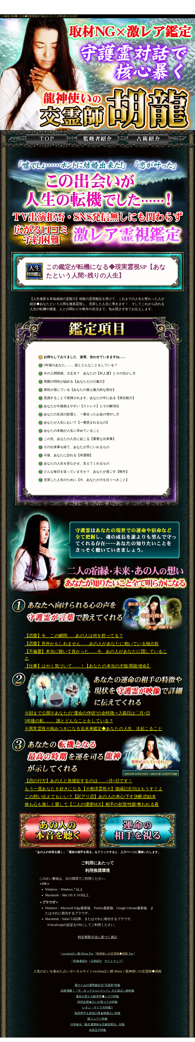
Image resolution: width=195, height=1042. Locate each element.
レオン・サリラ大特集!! (97, 1007)
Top (114, 953)
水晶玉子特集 (97, 1030)
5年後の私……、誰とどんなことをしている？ (69, 721)
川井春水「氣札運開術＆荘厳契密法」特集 (97, 1024)
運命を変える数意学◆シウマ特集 (97, 996)
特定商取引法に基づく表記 (97, 937)
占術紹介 (96, 961)
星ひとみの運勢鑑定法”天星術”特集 (97, 985)
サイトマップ (113, 961)
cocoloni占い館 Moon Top (77, 953)
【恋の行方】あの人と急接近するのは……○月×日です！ (78, 781)
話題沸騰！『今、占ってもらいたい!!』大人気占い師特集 (97, 990)
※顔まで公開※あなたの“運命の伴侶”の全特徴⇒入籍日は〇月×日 (87, 713)
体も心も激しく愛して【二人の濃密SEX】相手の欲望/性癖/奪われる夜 (92, 804)
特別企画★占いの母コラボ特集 (97, 1002)
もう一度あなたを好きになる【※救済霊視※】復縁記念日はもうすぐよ (94, 789)
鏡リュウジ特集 (97, 1018)
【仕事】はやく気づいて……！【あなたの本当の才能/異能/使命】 (88, 666)
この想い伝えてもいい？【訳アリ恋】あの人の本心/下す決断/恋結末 (90, 796)
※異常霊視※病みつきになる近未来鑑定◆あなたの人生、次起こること (93, 728)
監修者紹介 (80, 961)
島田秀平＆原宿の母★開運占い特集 (97, 1013)
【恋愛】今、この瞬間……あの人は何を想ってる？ (74, 635)
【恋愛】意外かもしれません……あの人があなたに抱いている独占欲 (92, 643)
